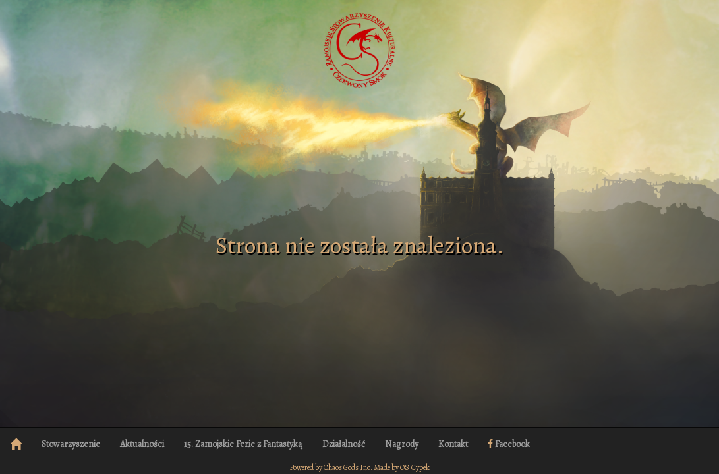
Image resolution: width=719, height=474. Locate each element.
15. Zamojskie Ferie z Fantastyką (243, 444)
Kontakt (453, 444)
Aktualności (142, 444)
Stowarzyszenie (71, 444)
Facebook (509, 444)
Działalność (343, 444)
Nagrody (401, 444)
